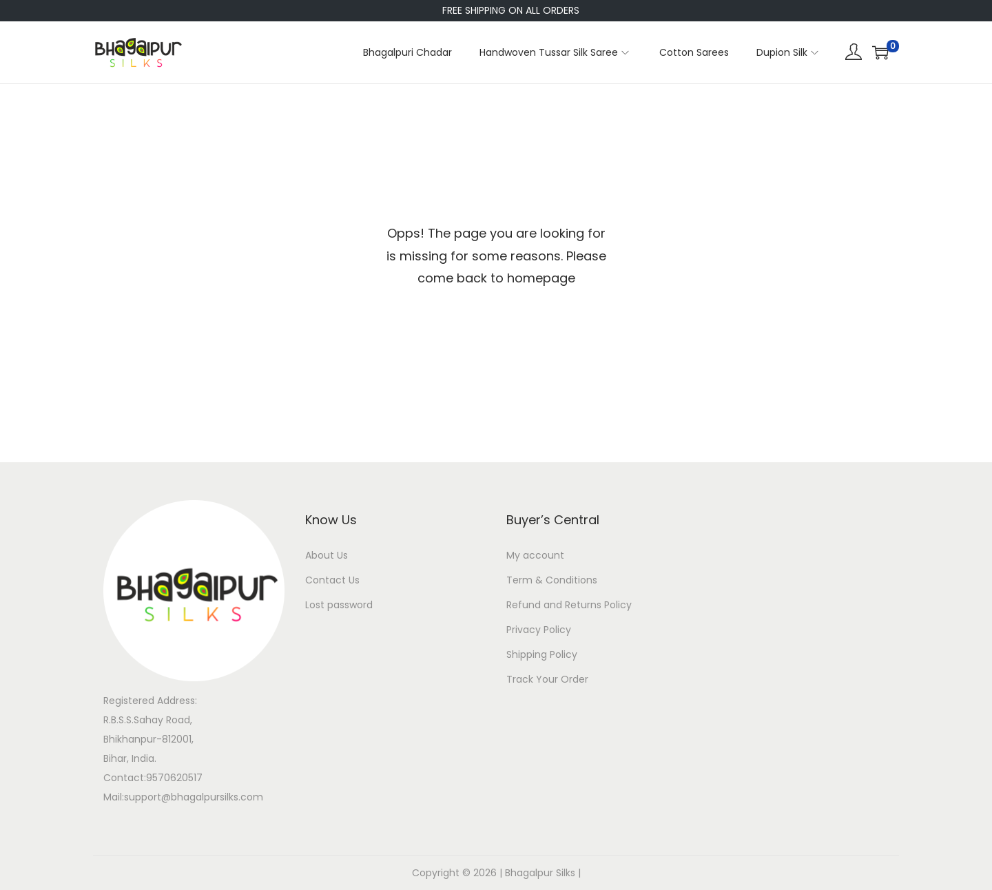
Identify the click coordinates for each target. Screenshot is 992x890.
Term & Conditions (551, 580)
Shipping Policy (541, 654)
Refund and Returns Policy (569, 605)
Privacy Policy (538, 630)
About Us (326, 555)
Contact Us (332, 580)
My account (535, 555)
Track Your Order (547, 679)
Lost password (339, 605)
